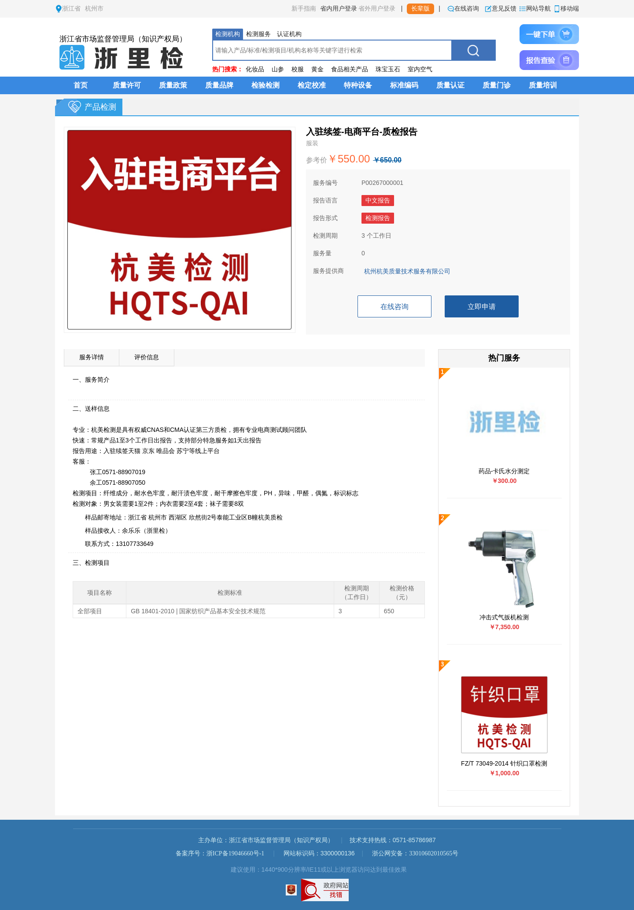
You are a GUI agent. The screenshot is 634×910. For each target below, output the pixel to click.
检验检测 (265, 85)
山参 (278, 69)
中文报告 (377, 200)
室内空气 (420, 69)
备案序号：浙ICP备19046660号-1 (220, 853)
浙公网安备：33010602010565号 (415, 853)
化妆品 (255, 69)
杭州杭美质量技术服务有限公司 (407, 271)
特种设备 (358, 85)
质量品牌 (219, 85)
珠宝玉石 (388, 69)
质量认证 (450, 85)
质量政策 (173, 85)
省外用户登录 (376, 8)
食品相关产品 (349, 69)
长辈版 (420, 8)
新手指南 (303, 8)
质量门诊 (497, 85)
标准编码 (404, 85)
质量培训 (543, 85)
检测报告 (377, 218)
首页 (81, 85)
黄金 (317, 69)
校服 (297, 69)
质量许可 (127, 85)
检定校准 (312, 85)
